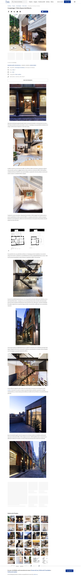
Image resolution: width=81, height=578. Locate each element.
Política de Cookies (12, 572)
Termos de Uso (34, 570)
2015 (13, 72)
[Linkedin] (14, 12)
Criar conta (67, 1)
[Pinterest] (20, 12)
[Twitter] (11, 12)
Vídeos (52, 1)
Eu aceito (69, 571)
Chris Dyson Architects (19, 67)
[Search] (20, 2)
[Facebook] (8, 12)
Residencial (18, 65)
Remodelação (11, 65)
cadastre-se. (35, 574)
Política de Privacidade (44, 570)
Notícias (48, 1)
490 (13, 69)
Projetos (31, 1)
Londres (9, 390)
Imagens (35, 1)
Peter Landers (18, 74)
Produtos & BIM (41, 1)
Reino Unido (33, 65)
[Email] (17, 12)
